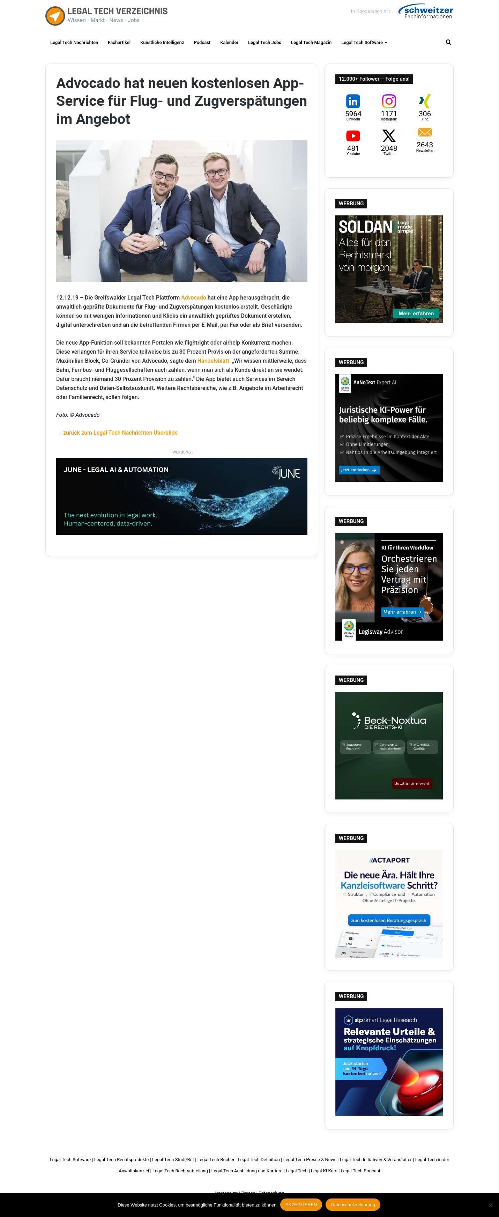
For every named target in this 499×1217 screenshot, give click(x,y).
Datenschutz (271, 1193)
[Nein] (490, 1205)
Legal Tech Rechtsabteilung (180, 1170)
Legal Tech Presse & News (309, 1159)
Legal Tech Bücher (216, 1159)
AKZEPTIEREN (302, 1205)
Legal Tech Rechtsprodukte (121, 1159)
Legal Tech (296, 1170)
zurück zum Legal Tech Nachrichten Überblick (120, 432)
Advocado (193, 297)
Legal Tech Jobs (264, 42)
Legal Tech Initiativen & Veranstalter (376, 1159)
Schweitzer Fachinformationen (401, 14)
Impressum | (227, 1193)
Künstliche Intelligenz (162, 42)
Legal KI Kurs (324, 1170)
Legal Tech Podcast (360, 1170)
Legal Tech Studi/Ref (173, 1159)
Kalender (229, 42)
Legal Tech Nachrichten (74, 42)
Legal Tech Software (362, 42)
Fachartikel (119, 42)
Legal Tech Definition (259, 1159)
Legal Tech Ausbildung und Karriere (246, 1170)
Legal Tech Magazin (311, 42)
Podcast (202, 42)
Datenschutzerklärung (354, 1205)
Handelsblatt (213, 360)
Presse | (249, 1193)
